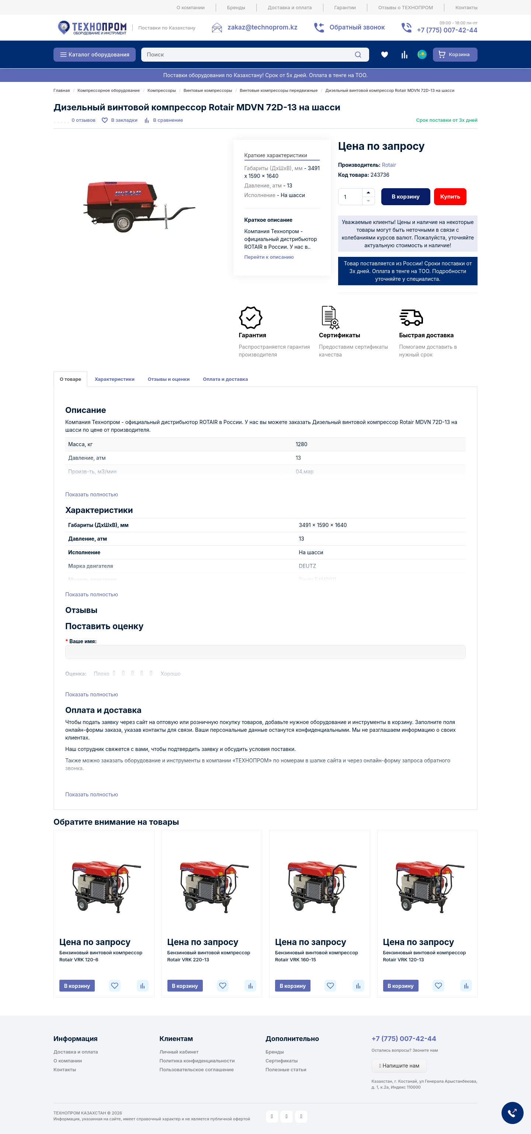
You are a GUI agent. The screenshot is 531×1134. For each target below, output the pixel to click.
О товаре (70, 379)
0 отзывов (84, 120)
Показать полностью (91, 494)
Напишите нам (399, 1065)
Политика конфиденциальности (197, 1061)
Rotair (389, 165)
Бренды (236, 7)
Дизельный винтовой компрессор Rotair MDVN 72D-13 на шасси (389, 90)
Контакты (466, 7)
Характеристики (114, 379)
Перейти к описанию (269, 257)
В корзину (406, 196)
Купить (450, 196)
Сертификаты (282, 1061)
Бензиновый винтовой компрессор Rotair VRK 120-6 (100, 955)
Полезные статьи (286, 1069)
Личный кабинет (179, 1052)
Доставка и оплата (290, 7)
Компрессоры (162, 90)
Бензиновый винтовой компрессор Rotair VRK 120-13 (424, 955)
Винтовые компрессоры (208, 90)
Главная (61, 90)
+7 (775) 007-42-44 (404, 1038)
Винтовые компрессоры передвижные (278, 90)
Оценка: (76, 674)
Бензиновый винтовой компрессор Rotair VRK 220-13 (208, 955)
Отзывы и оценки (169, 379)
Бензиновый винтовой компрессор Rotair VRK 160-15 (316, 955)
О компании (191, 7)
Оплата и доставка (225, 379)
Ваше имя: (83, 641)
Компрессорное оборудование (108, 90)
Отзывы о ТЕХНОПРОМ (405, 7)
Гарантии (345, 7)
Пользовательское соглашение (197, 1069)
